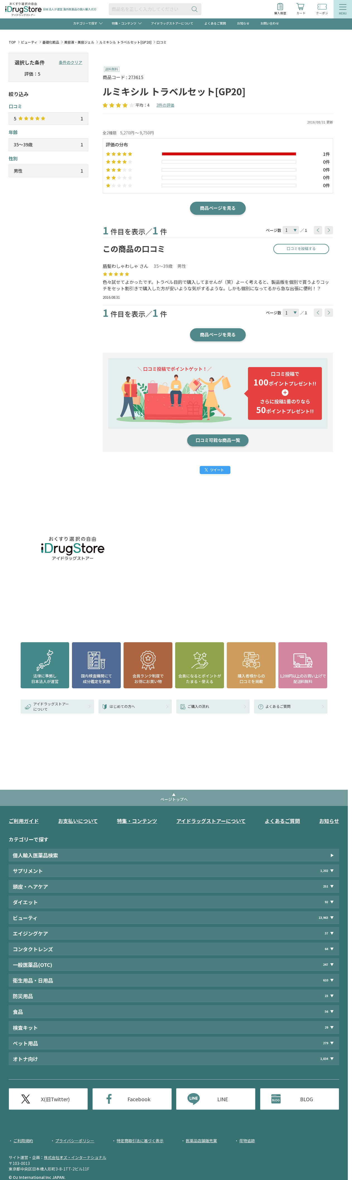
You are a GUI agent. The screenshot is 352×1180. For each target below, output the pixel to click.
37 (326, 933)
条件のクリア (70, 62)
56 (326, 1012)
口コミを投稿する (301, 248)
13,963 (323, 917)
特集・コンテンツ (137, 820)
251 (325, 886)
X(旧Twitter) (55, 1099)
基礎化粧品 (50, 42)
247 (325, 964)
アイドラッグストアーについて (172, 23)
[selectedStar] (18, 74)
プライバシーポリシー (74, 1140)
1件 (326, 154)
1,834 (324, 1059)
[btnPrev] (318, 230)
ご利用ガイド (24, 820)
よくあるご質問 (215, 23)
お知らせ (243, 23)
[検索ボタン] (195, 9)
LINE (222, 1099)
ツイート (217, 469)
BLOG (306, 1099)
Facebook (138, 1099)
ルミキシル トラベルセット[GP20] (125, 42)
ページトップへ (174, 799)
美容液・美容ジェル (79, 42)
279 (325, 1043)
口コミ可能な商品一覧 (218, 440)
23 (326, 996)
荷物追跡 (247, 1140)
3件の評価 (165, 105)
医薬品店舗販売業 (201, 1140)
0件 (326, 161)
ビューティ (29, 42)
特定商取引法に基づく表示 (140, 1140)
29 (326, 1027)
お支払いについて (78, 820)
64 (326, 949)
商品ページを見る (218, 207)
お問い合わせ (270, 23)
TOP (12, 42)
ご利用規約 (23, 1140)
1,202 (324, 871)
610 (325, 980)
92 (326, 902)
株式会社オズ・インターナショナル (75, 1157)
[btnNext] (329, 230)
